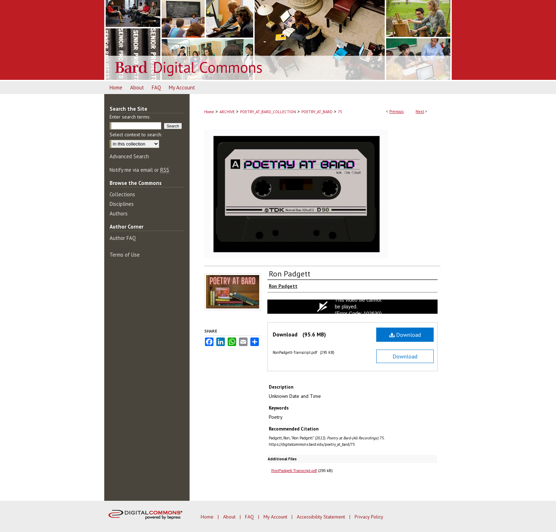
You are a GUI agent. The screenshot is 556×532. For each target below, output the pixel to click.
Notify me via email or (139, 169)
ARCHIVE (227, 111)
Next (420, 111)
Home (209, 111)
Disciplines (122, 204)
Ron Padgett (289, 274)
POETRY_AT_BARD (317, 111)
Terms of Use (125, 254)
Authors (119, 213)
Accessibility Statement (321, 517)
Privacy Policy (369, 517)
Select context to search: (136, 134)
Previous (396, 111)
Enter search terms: (130, 117)
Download (405, 334)
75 (340, 111)
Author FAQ (123, 238)
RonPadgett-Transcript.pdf (294, 470)
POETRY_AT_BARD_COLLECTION (268, 111)
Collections (122, 194)
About (230, 517)
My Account (276, 517)
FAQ (250, 517)
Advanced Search (129, 156)
